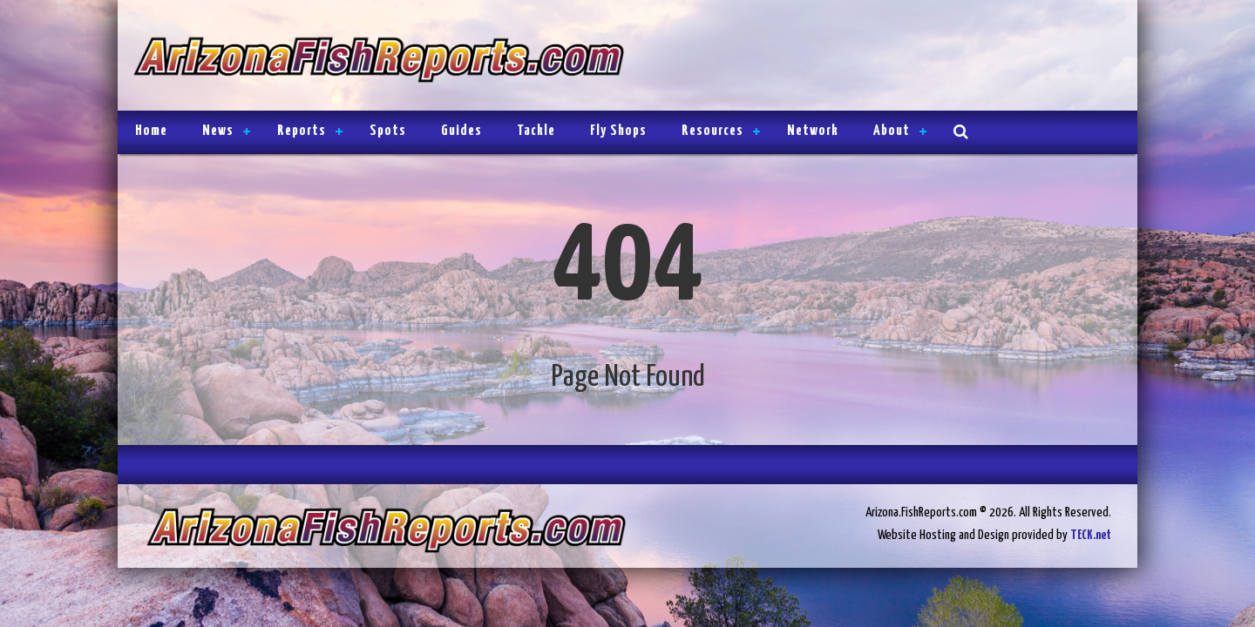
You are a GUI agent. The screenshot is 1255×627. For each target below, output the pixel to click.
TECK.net (1090, 535)
